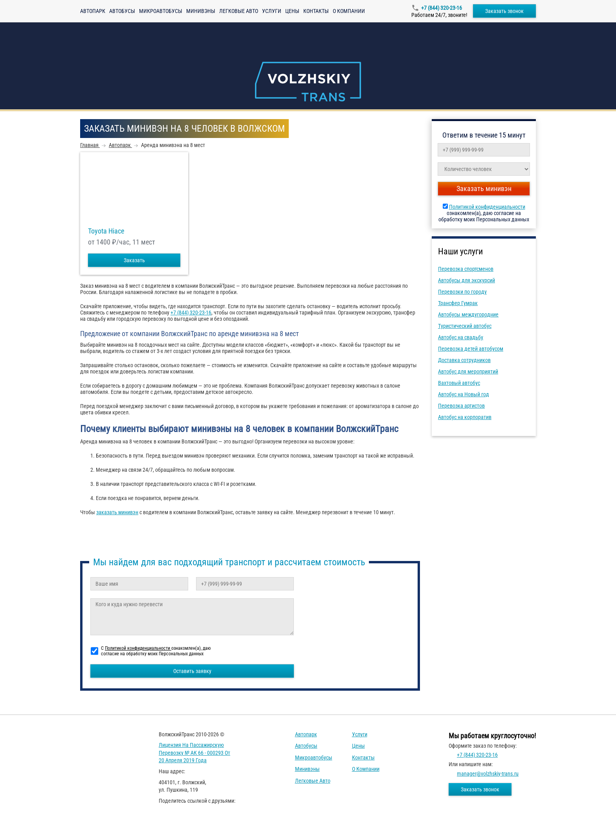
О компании (349, 11)
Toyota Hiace (106, 231)
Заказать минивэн (484, 188)
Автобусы (122, 11)
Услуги (271, 11)
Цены (292, 11)
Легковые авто (238, 11)
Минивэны (200, 11)
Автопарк (92, 11)
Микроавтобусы (160, 11)
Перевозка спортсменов (465, 269)
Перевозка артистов (461, 406)
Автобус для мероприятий (468, 371)
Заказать (134, 260)
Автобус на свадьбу (460, 337)
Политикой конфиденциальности (487, 207)
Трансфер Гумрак (458, 303)
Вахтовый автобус (459, 383)
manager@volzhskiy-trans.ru (488, 773)
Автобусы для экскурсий (466, 280)
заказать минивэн (117, 512)
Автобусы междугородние (468, 314)
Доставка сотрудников (464, 360)
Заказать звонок (504, 11)
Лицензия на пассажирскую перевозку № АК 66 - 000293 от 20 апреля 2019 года (194, 752)
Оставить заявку (192, 671)
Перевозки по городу (462, 292)
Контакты (316, 11)
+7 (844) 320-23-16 (441, 8)
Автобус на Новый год (463, 394)
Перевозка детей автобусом (470, 349)
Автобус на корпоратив (464, 417)
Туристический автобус (464, 326)
